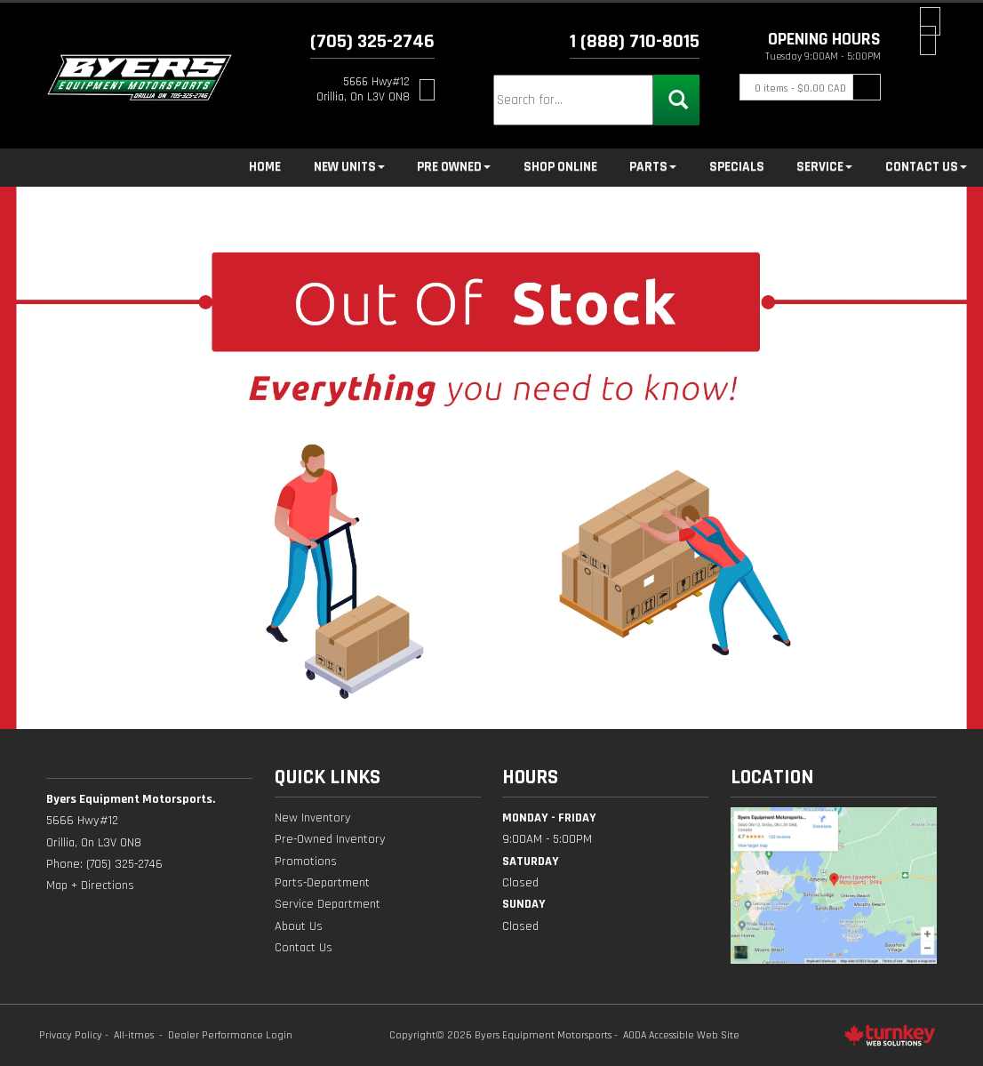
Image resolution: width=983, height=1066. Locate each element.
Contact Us (303, 948)
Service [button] (824, 166)
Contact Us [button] (926, 166)
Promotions (306, 862)
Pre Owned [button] (454, 166)
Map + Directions (90, 886)
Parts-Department (322, 883)
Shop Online (560, 166)
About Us (299, 926)
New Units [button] (349, 166)
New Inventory (313, 818)
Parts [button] (652, 166)
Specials (736, 166)
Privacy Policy (70, 1035)
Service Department (327, 904)
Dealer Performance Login (230, 1035)
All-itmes (134, 1035)
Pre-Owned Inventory (330, 839)
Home (265, 166)
